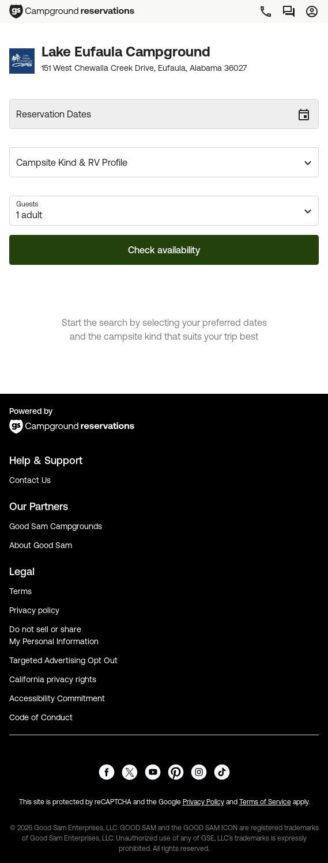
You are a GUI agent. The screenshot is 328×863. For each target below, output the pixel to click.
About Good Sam (40, 545)
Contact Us (30, 480)
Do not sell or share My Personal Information (54, 635)
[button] (164, 162)
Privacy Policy (203, 802)
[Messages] (289, 11)
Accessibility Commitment (57, 698)
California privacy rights (52, 679)
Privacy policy (34, 610)
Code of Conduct (41, 717)
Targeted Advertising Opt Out (63, 660)
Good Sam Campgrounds (55, 526)
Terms (20, 591)
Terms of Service (265, 802)
